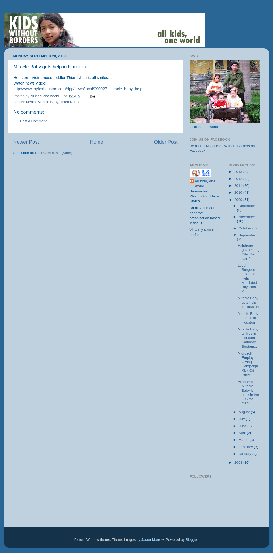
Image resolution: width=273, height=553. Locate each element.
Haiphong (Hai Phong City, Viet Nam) (249, 252)
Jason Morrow (152, 540)
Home (96, 142)
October (245, 228)
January (245, 454)
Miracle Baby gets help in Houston (248, 302)
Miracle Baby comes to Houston (248, 318)
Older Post (165, 142)
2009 (238, 200)
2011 (238, 186)
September (247, 235)
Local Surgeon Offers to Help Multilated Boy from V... (247, 278)
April (243, 433)
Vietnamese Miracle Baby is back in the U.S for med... (248, 392)
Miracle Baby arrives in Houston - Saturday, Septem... (248, 337)
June (243, 426)
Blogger (192, 540)
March (244, 440)
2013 (238, 172)
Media (31, 102)
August (245, 412)
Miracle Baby (48, 102)
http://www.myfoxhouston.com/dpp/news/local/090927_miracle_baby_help (78, 89)
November (247, 217)
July (242, 419)
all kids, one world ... (205, 183)
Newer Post (26, 142)
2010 (238, 192)
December (247, 206)
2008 (238, 462)
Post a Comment (33, 121)
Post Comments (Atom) (53, 153)
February (246, 447)
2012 (238, 179)
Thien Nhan (69, 102)
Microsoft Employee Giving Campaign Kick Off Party (248, 364)
